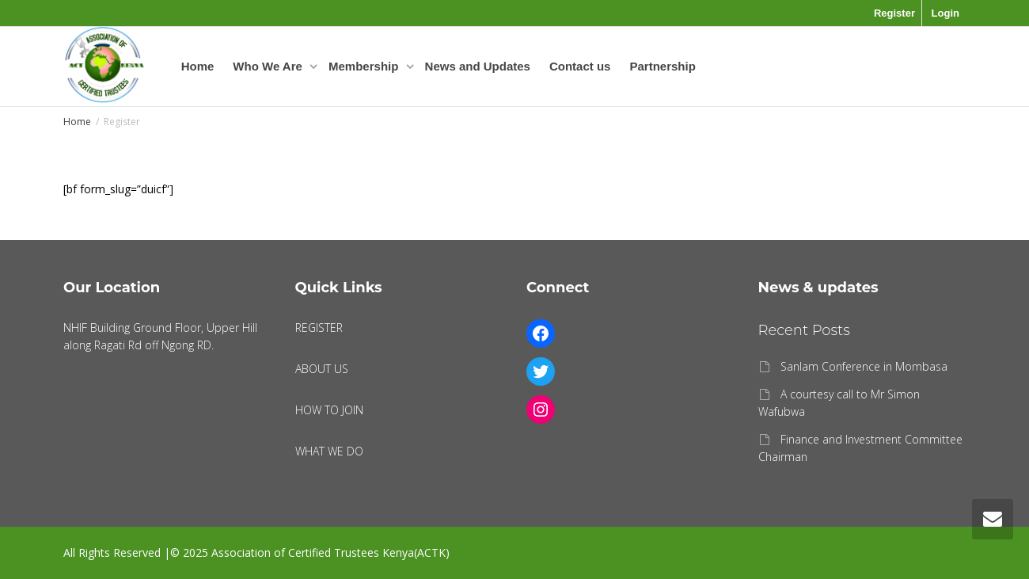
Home (198, 66)
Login (945, 13)
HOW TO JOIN (329, 409)
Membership (365, 66)
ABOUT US (321, 368)
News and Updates (477, 66)
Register (894, 13)
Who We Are (269, 66)
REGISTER (319, 327)
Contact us (580, 66)
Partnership (662, 66)
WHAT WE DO (329, 451)
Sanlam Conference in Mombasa (863, 366)
